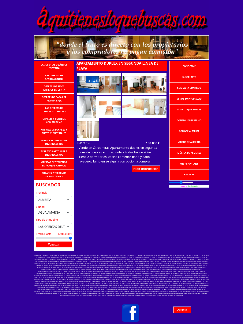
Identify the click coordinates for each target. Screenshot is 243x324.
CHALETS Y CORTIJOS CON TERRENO (54, 120)
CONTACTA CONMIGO (189, 88)
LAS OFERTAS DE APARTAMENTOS (54, 77)
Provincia (41, 192)
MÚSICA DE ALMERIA (189, 152)
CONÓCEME (189, 66)
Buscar (54, 244)
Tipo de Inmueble (47, 219)
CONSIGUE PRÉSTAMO (189, 120)
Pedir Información (146, 169)
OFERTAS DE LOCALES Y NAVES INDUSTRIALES (54, 131)
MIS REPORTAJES (189, 163)
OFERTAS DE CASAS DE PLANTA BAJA (54, 99)
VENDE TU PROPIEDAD (189, 98)
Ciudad (40, 207)
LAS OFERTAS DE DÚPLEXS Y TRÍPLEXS (54, 109)
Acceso (182, 310)
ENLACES (189, 174)
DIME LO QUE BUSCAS (189, 109)
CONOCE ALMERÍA (189, 131)
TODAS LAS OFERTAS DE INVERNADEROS (54, 142)
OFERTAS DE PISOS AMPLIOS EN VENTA (54, 88)
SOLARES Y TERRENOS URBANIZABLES (54, 174)
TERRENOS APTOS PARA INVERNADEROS (54, 153)
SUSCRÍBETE (189, 77)
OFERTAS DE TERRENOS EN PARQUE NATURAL (54, 164)
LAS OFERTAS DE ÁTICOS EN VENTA (54, 66)
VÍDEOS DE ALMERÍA (189, 142)
